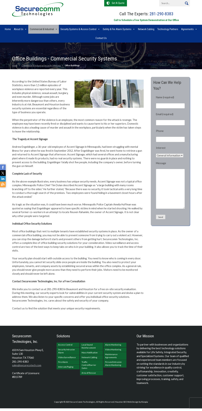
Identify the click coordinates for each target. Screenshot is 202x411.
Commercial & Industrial (42, 29)
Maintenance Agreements (111, 355)
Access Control (65, 345)
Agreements (187, 29)
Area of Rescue (89, 373)
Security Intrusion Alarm (66, 351)
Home (8, 29)
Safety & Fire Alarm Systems (117, 29)
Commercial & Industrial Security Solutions (41, 65)
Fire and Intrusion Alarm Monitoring (113, 363)
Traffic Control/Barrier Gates (89, 365)
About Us (18, 29)
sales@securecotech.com (26, 365)
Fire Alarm (63, 362)
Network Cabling (146, 29)
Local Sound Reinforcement (89, 346)
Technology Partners (167, 29)
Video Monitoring (113, 349)
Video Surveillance (67, 357)
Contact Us (101, 38)
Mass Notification (90, 352)
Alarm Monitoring (113, 345)
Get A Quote (118, 3)
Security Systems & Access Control (78, 29)
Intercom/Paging (65, 367)
